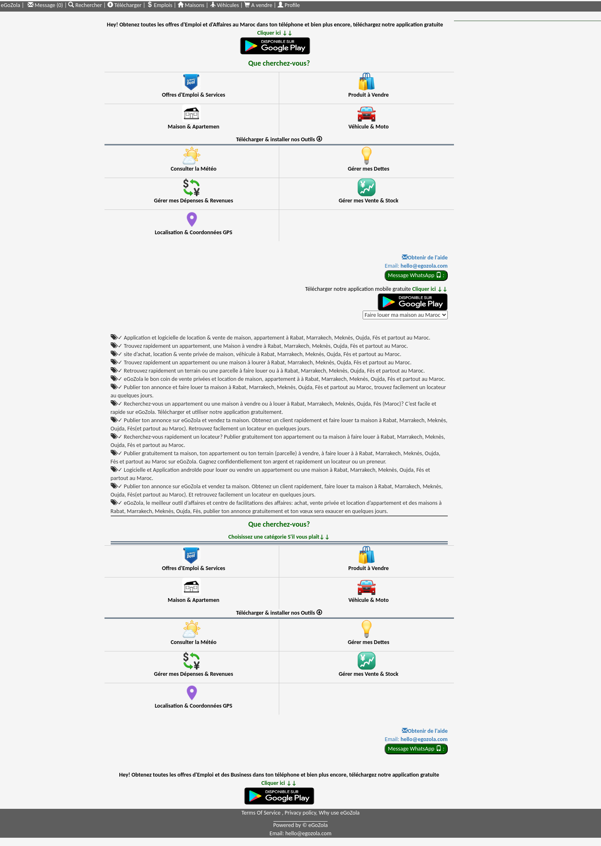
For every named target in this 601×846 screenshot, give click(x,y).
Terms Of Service (261, 812)
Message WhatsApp (416, 275)
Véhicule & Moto (368, 126)
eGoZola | (12, 5)
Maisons (191, 5)
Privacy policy (300, 812)
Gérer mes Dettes (369, 168)
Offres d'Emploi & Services (193, 94)
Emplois (159, 5)
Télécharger (124, 5)
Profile (289, 5)
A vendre (258, 5)
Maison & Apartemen (193, 126)
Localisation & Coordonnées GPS (194, 232)
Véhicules (224, 5)
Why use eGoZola (339, 812)
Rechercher (85, 5)
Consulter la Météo (193, 168)
